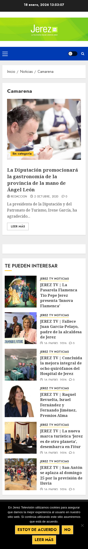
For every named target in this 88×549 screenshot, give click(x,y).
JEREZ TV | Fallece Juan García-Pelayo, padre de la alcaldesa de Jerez (61, 329)
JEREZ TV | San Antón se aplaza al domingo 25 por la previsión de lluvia (61, 475)
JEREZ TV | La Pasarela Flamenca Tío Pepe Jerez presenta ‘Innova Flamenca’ (58, 295)
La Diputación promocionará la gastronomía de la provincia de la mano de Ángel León (42, 180)
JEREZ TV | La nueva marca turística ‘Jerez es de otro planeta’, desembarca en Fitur (61, 438)
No (67, 529)
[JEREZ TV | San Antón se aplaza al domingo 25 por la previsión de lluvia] (21, 474)
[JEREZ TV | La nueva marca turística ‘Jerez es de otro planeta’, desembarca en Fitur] (21, 438)
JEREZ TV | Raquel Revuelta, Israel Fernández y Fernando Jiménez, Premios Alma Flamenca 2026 (58, 407)
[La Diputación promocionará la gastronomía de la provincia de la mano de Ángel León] (44, 129)
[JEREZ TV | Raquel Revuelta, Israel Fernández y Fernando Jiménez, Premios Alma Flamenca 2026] (21, 401)
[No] (82, 525)
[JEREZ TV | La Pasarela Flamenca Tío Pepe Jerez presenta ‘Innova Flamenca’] (21, 292)
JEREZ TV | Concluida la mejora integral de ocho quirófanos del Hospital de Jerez (61, 365)
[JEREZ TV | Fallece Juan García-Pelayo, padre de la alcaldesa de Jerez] (21, 328)
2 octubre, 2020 (46, 197)
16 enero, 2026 (55, 343)
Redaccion (19, 197)
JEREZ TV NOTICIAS (54, 279)
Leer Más (18, 226)
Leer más (44, 539)
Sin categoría (22, 154)
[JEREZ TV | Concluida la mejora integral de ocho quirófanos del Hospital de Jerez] (21, 365)
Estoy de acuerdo (37, 529)
